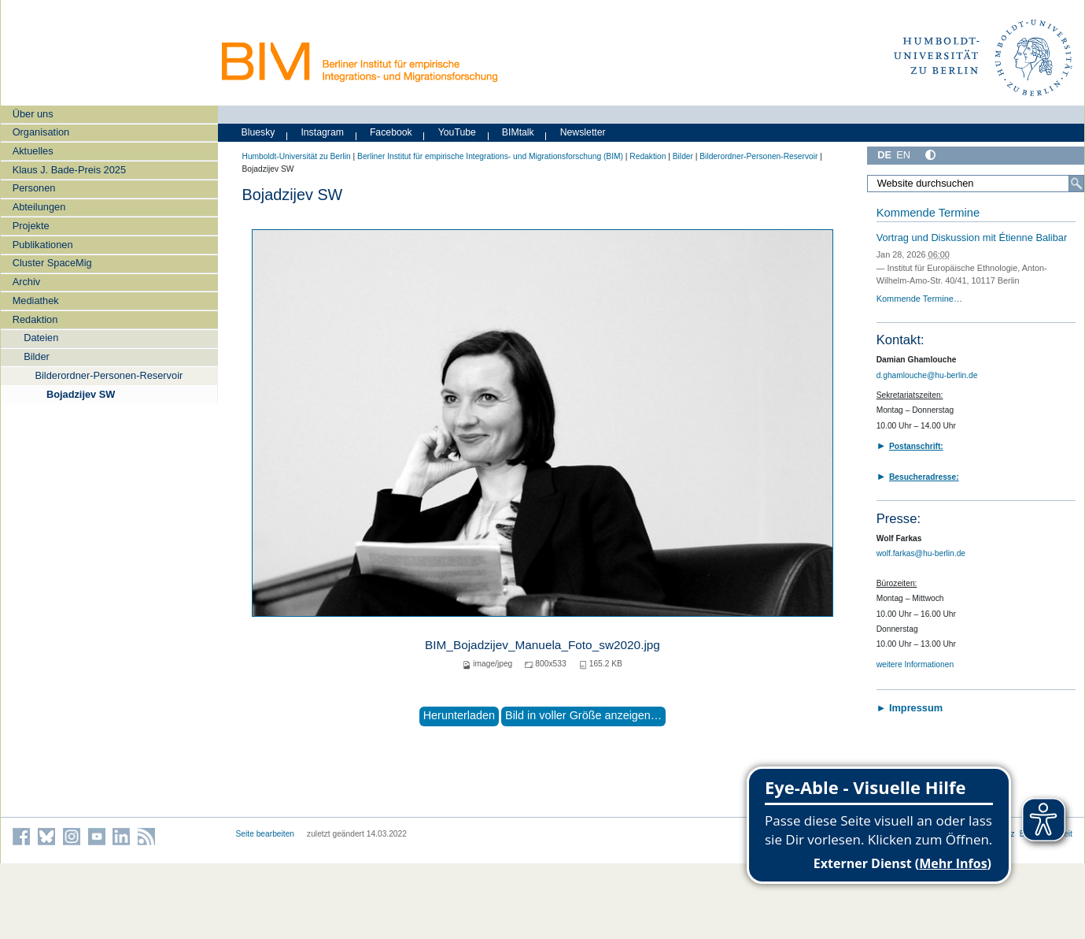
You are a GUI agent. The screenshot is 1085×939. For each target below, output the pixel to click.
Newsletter (583, 132)
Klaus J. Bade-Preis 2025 (69, 170)
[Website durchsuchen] (975, 183)
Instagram (322, 132)
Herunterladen (459, 715)
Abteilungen (39, 207)
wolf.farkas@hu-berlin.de (920, 553)
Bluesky (258, 132)
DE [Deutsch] (884, 155)
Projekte (31, 226)
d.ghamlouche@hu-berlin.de (927, 375)
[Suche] (1076, 183)
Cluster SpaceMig (52, 263)
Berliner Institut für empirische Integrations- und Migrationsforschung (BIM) (490, 156)
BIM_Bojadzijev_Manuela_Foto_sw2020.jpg (542, 644)
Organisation (41, 132)
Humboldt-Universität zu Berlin (296, 156)
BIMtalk (518, 132)
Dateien (41, 337)
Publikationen (43, 245)
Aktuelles (33, 151)
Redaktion (35, 319)
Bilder (37, 356)
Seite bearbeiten (265, 834)
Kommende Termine (928, 212)
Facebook (391, 132)
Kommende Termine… (919, 298)
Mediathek (36, 300)
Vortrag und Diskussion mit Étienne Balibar (972, 237)
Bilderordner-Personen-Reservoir (109, 375)
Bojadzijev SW (80, 394)
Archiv (27, 282)
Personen (34, 188)
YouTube (457, 132)
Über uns (33, 114)
